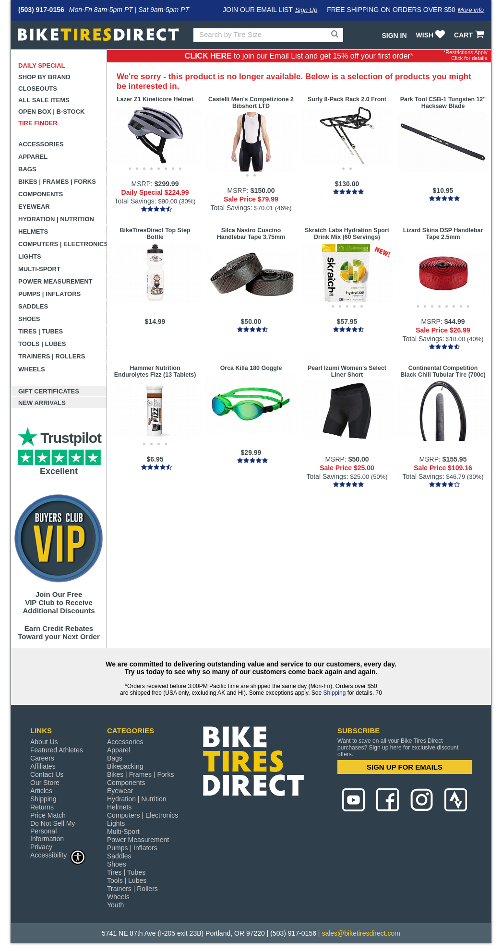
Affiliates (43, 766)
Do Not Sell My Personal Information (52, 831)
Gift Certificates (48, 391)
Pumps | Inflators (49, 293)
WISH (431, 35)
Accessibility (58, 855)
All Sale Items (44, 100)
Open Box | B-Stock (51, 111)
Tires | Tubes (40, 331)
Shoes (29, 318)
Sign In (394, 35)
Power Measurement (55, 281)
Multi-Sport (39, 269)
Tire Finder (38, 123)
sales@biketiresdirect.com (361, 933)
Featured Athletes (56, 750)
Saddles (33, 306)
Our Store (45, 782)
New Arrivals (42, 402)
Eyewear (34, 206)
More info (471, 9)
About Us (44, 742)
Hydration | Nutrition (56, 219)
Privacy (41, 847)
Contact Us (46, 774)
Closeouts (37, 88)
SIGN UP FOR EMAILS (404, 767)
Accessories (41, 144)
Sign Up (306, 9)
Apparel (33, 156)
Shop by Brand (44, 77)
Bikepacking (125, 766)
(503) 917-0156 (41, 9)
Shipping (334, 692)
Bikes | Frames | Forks (57, 181)
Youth (115, 905)
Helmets (33, 231)
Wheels (31, 369)
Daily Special (41, 65)
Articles (41, 791)
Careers (42, 758)
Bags (27, 169)
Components (40, 194)
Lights (29, 256)
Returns (42, 807)
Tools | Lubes (42, 343)
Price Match (48, 815)
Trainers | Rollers (51, 356)
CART (470, 35)
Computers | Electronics (62, 244)
